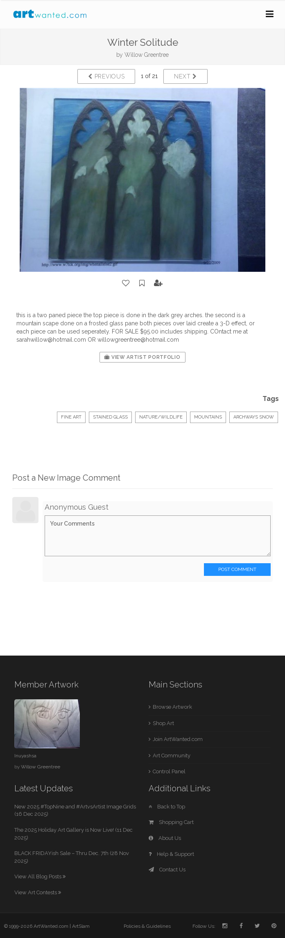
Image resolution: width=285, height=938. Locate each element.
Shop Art (163, 723)
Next (185, 76)
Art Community (171, 755)
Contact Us (167, 869)
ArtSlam (81, 926)
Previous (106, 76)
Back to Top (167, 807)
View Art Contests (37, 892)
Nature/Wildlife (161, 417)
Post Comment (237, 569)
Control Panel (169, 771)
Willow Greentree (146, 54)
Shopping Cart (171, 822)
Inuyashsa (25, 756)
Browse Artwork (172, 707)
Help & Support (171, 854)
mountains (208, 417)
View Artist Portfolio (142, 357)
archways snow (253, 417)
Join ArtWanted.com (178, 739)
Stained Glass (110, 417)
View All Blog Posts (40, 876)
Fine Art (71, 417)
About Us (165, 838)
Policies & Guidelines (147, 926)
